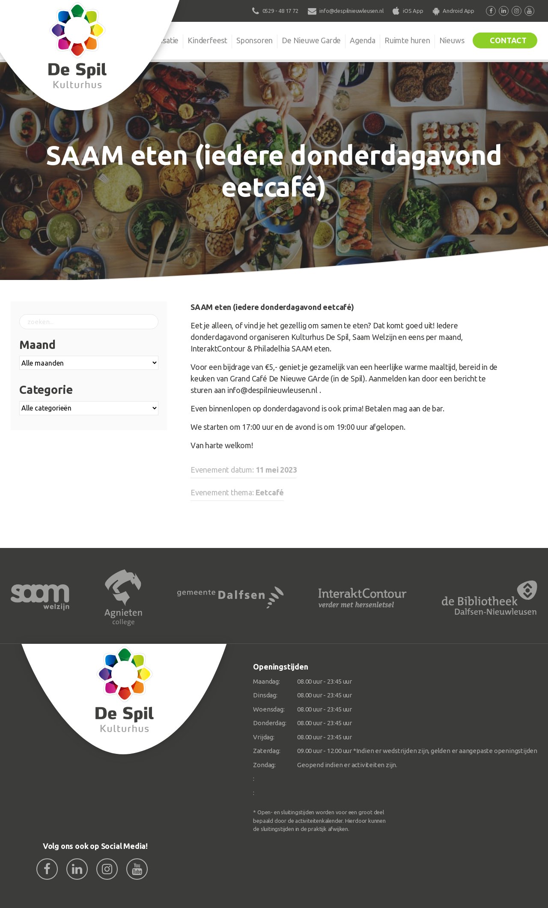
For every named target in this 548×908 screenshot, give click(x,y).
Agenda (362, 40)
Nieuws (452, 40)
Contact (508, 40)
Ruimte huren (407, 40)
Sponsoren (254, 40)
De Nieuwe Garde (311, 40)
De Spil (114, 40)
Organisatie (159, 40)
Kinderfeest (207, 40)
